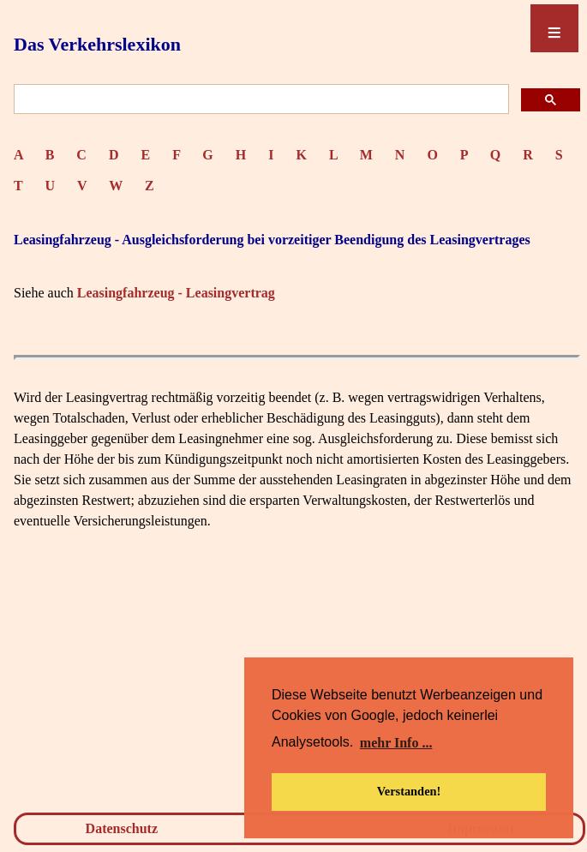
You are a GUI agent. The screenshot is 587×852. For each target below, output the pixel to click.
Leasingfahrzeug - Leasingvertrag (176, 292)
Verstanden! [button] (409, 791)
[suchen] (259, 99)
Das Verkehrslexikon (97, 44)
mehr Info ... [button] (396, 742)
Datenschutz (122, 828)
